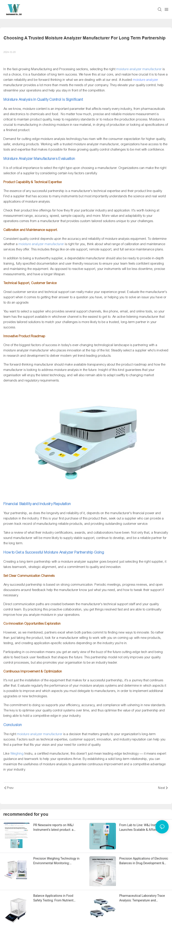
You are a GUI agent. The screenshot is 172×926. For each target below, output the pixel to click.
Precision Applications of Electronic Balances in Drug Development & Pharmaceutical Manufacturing (143, 861)
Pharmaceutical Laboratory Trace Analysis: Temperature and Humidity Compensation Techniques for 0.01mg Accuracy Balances (142, 898)
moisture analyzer (145, 80)
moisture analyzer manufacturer (26, 350)
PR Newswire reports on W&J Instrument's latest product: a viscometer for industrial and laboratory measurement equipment (58, 827)
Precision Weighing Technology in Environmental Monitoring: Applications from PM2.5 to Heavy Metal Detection (56, 861)
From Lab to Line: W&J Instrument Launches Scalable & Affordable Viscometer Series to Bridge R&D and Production (142, 827)
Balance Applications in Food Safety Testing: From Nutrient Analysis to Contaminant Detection (57, 898)
